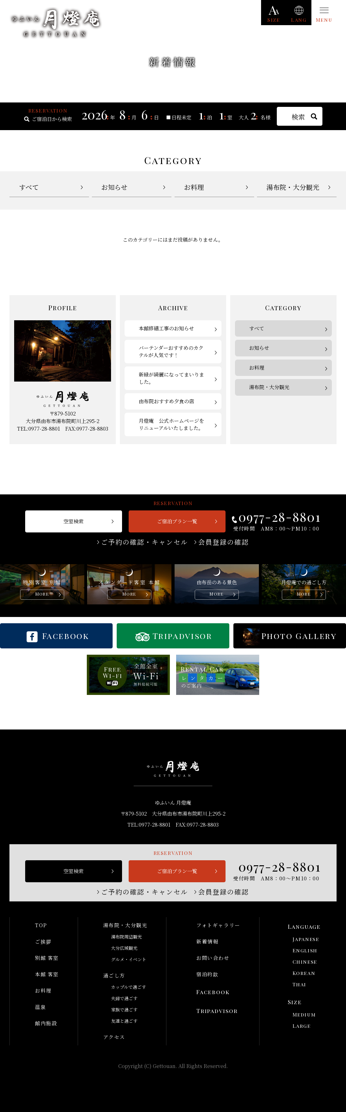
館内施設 (46, 1023)
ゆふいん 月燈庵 (55, 23)
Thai (299, 984)
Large (302, 1025)
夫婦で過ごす (124, 998)
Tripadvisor (182, 635)
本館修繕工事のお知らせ (166, 328)
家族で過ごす (124, 1009)
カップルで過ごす (128, 987)
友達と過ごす (124, 1021)
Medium (304, 1014)
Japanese (306, 939)
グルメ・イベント (128, 959)
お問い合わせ (213, 957)
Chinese (305, 961)
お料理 (194, 187)
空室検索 (74, 521)
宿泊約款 (207, 974)
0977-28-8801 (279, 516)
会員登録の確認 (223, 542)
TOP (41, 925)
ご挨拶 (43, 941)
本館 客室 (47, 974)
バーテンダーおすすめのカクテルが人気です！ (171, 351)
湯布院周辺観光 (126, 936)
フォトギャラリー (218, 925)
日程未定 (181, 117)
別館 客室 (47, 957)
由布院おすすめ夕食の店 (166, 401)
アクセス (114, 1037)
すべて (29, 187)
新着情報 (207, 941)
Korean (304, 973)
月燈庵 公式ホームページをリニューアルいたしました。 (171, 424)
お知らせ (114, 187)
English (305, 950)
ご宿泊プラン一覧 (177, 521)
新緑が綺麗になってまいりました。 (171, 378)
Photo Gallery (299, 635)
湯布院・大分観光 (292, 187)
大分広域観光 (124, 948)
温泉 (40, 1006)
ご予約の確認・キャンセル (144, 542)
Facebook (65, 635)
